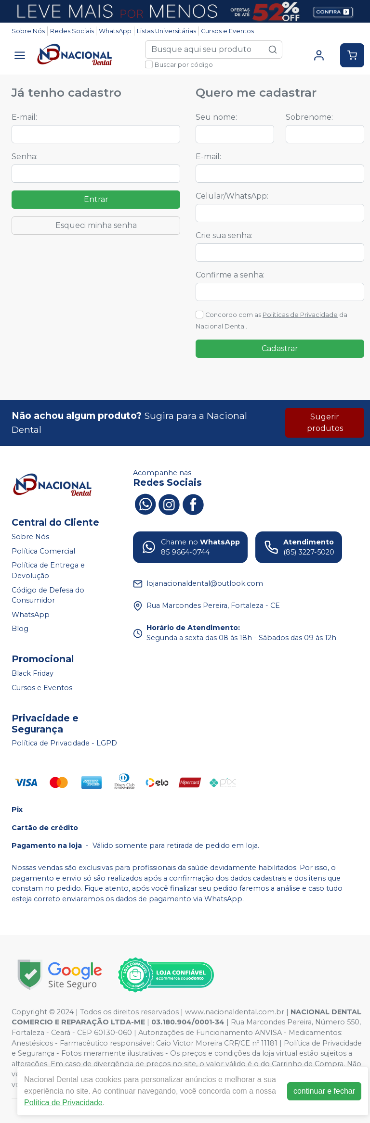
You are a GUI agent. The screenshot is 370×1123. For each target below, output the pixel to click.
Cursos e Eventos (227, 31)
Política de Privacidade (63, 1102)
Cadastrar (280, 348)
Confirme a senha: (230, 274)
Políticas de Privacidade (300, 314)
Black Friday (32, 673)
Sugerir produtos (325, 422)
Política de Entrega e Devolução (48, 570)
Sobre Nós (28, 31)
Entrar (96, 199)
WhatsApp (115, 31)
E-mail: (24, 117)
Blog (20, 629)
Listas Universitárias (166, 31)
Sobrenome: (309, 117)
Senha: (25, 156)
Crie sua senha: (224, 235)
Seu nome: (216, 117)
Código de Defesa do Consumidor (48, 595)
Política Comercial (43, 551)
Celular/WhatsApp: (232, 196)
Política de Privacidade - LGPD (64, 743)
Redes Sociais (72, 31)
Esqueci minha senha (96, 225)
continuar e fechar (324, 1091)
